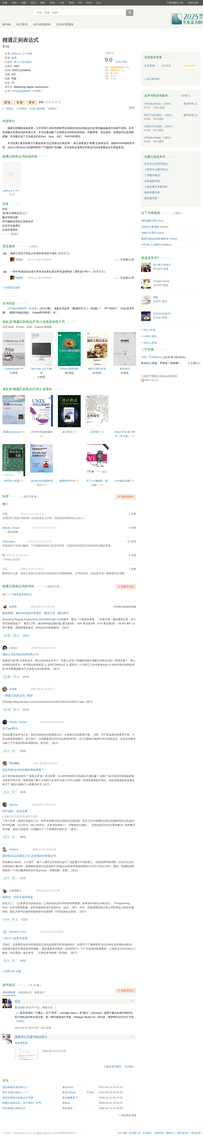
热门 (5, 504)
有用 (133, 513)
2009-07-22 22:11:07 (40, 541)
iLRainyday (8, 541)
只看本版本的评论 (21, 594)
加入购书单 (38, 108)
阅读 (71, 2)
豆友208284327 (162, 313)
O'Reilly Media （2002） (158, 137)
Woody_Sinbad (11, 527)
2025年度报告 (65, 24)
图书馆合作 (183, 1133)
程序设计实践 (12, 480)
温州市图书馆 (152, 192)
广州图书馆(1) (152, 175)
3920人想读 (150, 342)
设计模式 (67, 431)
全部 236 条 (30, 496)
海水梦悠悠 (21, 1042)
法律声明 (159, 1133)
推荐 (131, 107)
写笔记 (9, 108)
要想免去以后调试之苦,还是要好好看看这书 (29, 855)
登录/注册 (193, 2)
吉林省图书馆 (152, 181)
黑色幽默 (14, 763)
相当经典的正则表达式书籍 (17, 1097)
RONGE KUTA (17, 931)
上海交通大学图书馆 (156, 186)
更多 (14, 233)
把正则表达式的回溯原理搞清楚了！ (24, 769)
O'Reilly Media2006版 (124, 606)
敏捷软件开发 (67, 480)
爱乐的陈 (20, 1007)
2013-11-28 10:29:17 (18, 555)
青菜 (70, 1108)
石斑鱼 (13, 689)
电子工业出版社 (23, 61)
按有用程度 (9, 992)
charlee (13, 647)
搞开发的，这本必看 (14, 811)
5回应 (26, 635)
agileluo (13, 804)
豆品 (98, 2)
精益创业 (125, 368)
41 (8, 635)
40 (8, 676)
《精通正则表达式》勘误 (17, 695)
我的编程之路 (149, 220)
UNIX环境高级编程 (41, 431)
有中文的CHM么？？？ (15, 1092)
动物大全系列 (149, 232)
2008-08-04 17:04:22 (32, 569)
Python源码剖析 (69, 368)
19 (8, 709)
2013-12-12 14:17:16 (32, 513)
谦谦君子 (72, 1097)
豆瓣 (4, 2)
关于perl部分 (10, 728)
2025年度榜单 (42, 24)
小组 (61, 2)
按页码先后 (25, 992)
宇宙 (5, 513)
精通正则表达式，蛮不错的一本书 (21, 1102)
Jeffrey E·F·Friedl (11, 190)
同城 (52, 2)
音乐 (33, 2)
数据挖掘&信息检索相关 (155, 238)
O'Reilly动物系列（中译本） (27, 91)
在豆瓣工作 (135, 1133)
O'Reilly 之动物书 (151, 244)
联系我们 (147, 1133)
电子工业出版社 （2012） (159, 115)
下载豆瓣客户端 (175, 2)
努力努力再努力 (162, 264)
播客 (42, 2)
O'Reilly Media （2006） (158, 103)
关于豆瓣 (122, 1133)
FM (80, 2)
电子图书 (22, 24)
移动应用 (196, 1133)
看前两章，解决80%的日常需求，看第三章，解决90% (35, 613)
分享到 (52, 108)
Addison (13, 849)
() (20, 1021)
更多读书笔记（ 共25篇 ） (121, 1066)
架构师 (13, 606)
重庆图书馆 (150, 198)
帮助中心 (170, 1133)
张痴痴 (19, 259)
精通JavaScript (12, 431)
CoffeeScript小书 (13, 368)
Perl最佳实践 (123, 480)
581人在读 (149, 329)
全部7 (185, 95)
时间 (89, 2)
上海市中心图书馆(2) (156, 169)
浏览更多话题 (128, 1115)
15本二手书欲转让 (151, 357)
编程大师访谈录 (97, 368)
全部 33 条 (53, 586)
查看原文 (63, 253)
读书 (14, 2)
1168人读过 (150, 336)
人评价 (121, 61)
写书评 (23, 108)
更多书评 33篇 (13, 971)
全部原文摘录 (12, 287)
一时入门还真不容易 (14, 938)
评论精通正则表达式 (14, 1108)
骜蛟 (155, 297)
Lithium (71, 1092)
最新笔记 (39, 992)
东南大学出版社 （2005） (159, 126)
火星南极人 (15, 890)
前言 (18, 1001)
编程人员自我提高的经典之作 (20, 654)
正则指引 (95, 431)
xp (68, 1102)
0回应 (23, 836)
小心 (5, 569)
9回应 (26, 676)
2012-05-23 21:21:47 (45, 527)
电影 (23, 2)
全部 (33, 246)
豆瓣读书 (16, 13)
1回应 (23, 878)
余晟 (13, 57)
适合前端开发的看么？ (15, 1087)
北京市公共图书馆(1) (156, 163)
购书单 (6, 24)
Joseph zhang (161, 281)
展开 (65, 627)
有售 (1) (190, 103)
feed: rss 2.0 (151, 380)
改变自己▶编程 (150, 226)
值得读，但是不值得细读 (17, 897)
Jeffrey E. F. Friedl (21, 53)
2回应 (23, 750)
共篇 (34, 985)
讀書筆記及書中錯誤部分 (31, 1037)
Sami (70, 1087)
